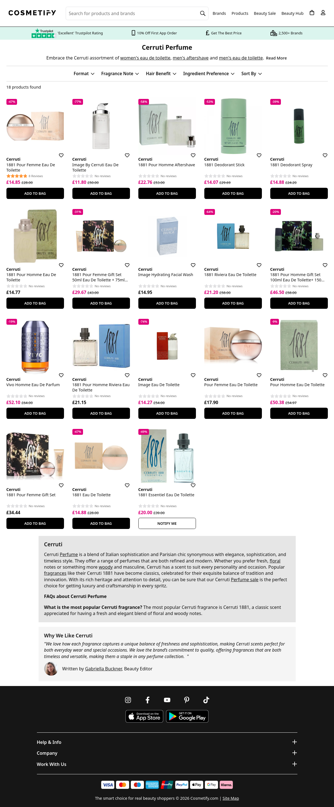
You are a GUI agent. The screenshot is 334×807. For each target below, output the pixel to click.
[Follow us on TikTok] (206, 700)
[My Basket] (312, 12)
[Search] (203, 13)
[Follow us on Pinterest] (186, 700)
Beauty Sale (265, 13)
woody (106, 567)
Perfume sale (245, 579)
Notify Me (167, 523)
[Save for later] (57, 152)
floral (275, 561)
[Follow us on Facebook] (147, 700)
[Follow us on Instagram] (128, 700)
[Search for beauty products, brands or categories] (137, 13)
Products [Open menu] (240, 13)
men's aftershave (191, 58)
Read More (276, 58)
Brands (219, 13)
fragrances (55, 573)
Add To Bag (35, 193)
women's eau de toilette (145, 58)
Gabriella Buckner (103, 669)
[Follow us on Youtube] (167, 700)
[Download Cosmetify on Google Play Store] (187, 716)
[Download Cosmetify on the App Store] (144, 716)
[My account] (323, 12)
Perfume (69, 554)
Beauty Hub (292, 13)
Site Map (230, 798)
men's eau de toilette (241, 58)
